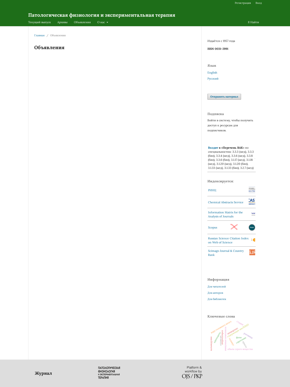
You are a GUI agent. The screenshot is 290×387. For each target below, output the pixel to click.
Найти (253, 22)
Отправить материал (224, 96)
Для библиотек (216, 299)
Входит (213, 147)
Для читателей (216, 286)
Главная (39, 35)
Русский (213, 78)
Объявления (82, 22)
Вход (259, 3)
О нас (101, 22)
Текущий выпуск (39, 22)
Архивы (62, 22)
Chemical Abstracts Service (225, 202)
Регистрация (243, 3)
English (212, 72)
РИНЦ (212, 190)
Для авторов (215, 293)
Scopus (212, 227)
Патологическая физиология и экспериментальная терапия (101, 15)
